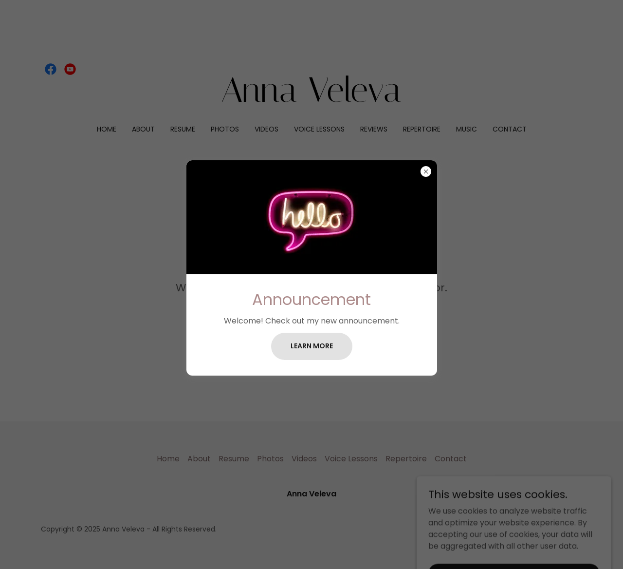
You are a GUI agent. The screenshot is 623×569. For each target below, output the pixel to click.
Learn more (312, 346)
